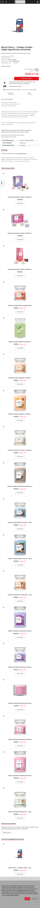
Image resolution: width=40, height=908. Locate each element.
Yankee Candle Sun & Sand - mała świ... (20, 450)
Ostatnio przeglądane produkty (12, 839)
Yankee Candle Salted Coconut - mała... (20, 522)
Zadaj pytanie (7, 832)
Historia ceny (5, 66)
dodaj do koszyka (27, 78)
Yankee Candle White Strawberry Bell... (20, 305)
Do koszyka (20, 203)
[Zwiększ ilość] (3, 78)
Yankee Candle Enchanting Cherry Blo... (20, 703)
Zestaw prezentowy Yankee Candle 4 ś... (20, 233)
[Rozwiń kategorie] (3, 2)
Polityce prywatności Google (10, 895)
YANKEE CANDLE (12, 59)
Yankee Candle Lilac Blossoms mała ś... (20, 667)
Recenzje (4, 150)
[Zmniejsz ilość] (9, 78)
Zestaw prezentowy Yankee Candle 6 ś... (20, 197)
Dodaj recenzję (22, 153)
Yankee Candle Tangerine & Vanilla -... (20, 378)
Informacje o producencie (8, 137)
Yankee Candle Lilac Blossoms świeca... (20, 631)
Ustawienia (35, 899)
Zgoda (27, 899)
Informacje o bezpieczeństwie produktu (12, 135)
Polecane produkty (8, 168)
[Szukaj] (6, 2)
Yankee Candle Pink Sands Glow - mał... (20, 595)
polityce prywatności (23, 890)
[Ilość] (6, 78)
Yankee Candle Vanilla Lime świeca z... (20, 342)
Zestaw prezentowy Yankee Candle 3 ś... (20, 269)
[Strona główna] (20, 2)
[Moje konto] (37, 2)
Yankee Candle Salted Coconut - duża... (20, 558)
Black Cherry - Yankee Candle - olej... (20, 868)
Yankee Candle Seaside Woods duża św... (20, 486)
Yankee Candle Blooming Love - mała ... (20, 812)
